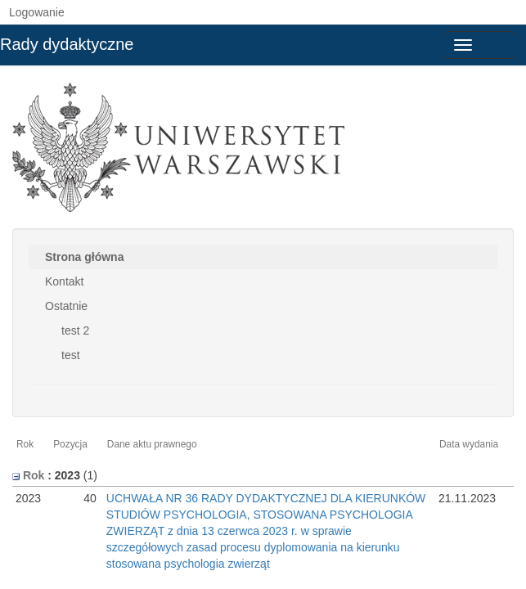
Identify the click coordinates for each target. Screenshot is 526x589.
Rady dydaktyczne (66, 44)
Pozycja (70, 444)
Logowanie (37, 12)
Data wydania (468, 444)
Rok (25, 444)
